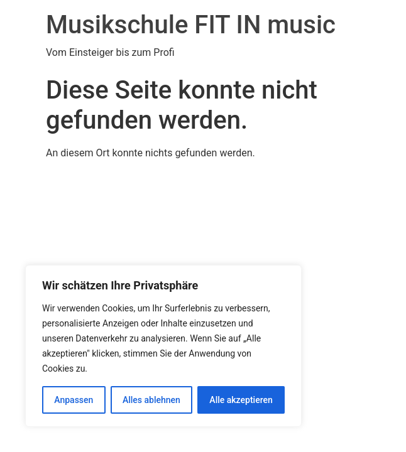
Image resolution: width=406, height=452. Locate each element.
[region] (163, 346)
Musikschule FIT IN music (191, 25)
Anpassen (73, 400)
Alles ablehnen (151, 400)
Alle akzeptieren (240, 400)
